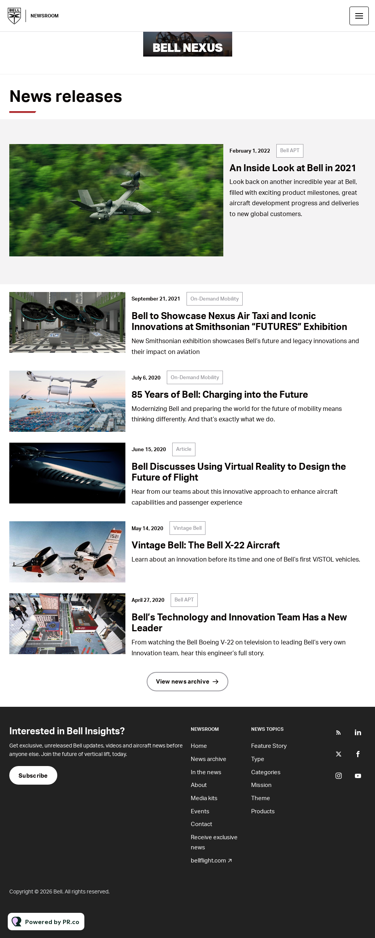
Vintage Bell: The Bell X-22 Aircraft (206, 545)
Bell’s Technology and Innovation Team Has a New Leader (239, 622)
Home (199, 745)
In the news (206, 772)
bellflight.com (208, 860)
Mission (261, 785)
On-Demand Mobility (214, 298)
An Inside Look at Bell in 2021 (292, 167)
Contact (201, 824)
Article (184, 449)
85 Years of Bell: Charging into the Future (220, 394)
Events (200, 811)
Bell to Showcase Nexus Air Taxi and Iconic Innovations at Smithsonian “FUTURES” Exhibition (239, 321)
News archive (208, 759)
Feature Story (269, 745)
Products (263, 811)
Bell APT (290, 150)
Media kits (204, 798)
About (199, 785)
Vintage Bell (187, 528)
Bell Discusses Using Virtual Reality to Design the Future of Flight (239, 471)
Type (257, 759)
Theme (260, 798)
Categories (266, 772)
